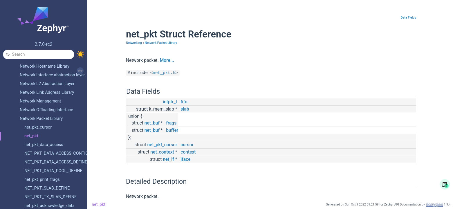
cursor (187, 144)
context (188, 152)
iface (185, 159)
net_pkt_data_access (43, 144)
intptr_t (170, 102)
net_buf (152, 123)
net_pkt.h (164, 73)
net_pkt (31, 136)
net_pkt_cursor (38, 127)
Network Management (40, 101)
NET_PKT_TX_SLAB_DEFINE (50, 196)
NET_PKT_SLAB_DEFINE (47, 188)
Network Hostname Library (44, 66)
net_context (162, 152)
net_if (168, 159)
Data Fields (408, 17)
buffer (172, 130)
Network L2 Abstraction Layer (47, 83)
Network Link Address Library (47, 92)
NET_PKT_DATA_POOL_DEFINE (53, 170)
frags (171, 123)
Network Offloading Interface (46, 109)
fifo (183, 102)
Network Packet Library (41, 118)
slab (184, 109)
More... (167, 60)
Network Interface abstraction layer (52, 75)
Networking (134, 43)
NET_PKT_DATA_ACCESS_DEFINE (55, 162)
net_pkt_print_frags (42, 179)
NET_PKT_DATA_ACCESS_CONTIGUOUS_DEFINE (69, 153)
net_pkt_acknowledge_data (49, 205)
